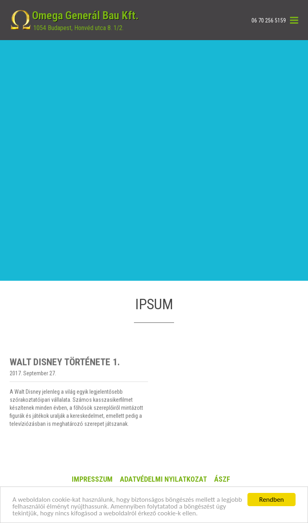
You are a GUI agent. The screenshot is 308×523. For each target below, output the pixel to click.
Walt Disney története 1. (65, 380)
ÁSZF (222, 479)
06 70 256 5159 (268, 20)
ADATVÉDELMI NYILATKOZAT (163, 479)
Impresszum (92, 479)
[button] (294, 20)
